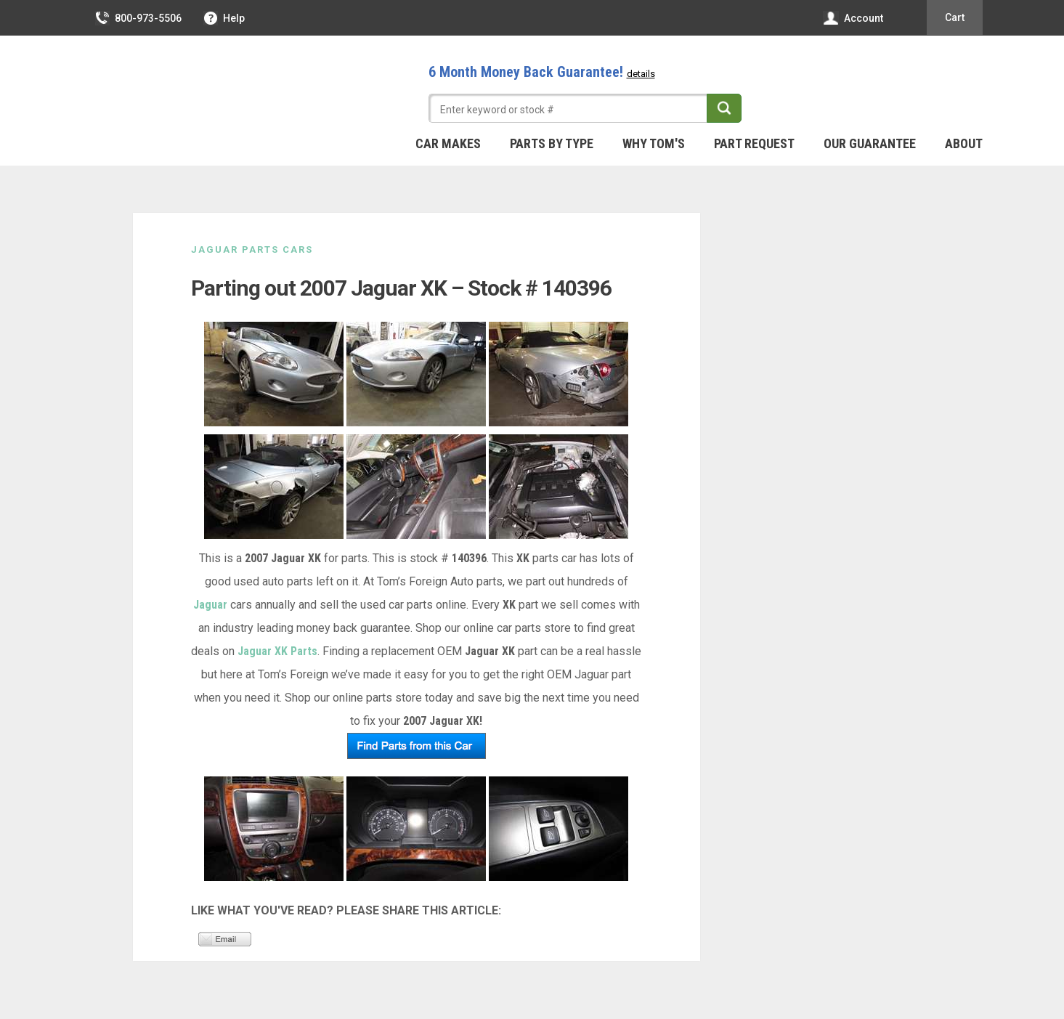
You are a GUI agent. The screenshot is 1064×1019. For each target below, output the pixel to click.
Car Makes (448, 143)
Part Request (754, 143)
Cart (954, 17)
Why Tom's (653, 143)
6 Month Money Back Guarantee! (542, 72)
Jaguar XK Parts (277, 651)
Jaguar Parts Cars (252, 249)
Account (853, 18)
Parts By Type (551, 143)
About (964, 143)
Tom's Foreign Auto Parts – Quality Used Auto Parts (191, 86)
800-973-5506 (139, 18)
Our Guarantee (870, 143)
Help (225, 18)
